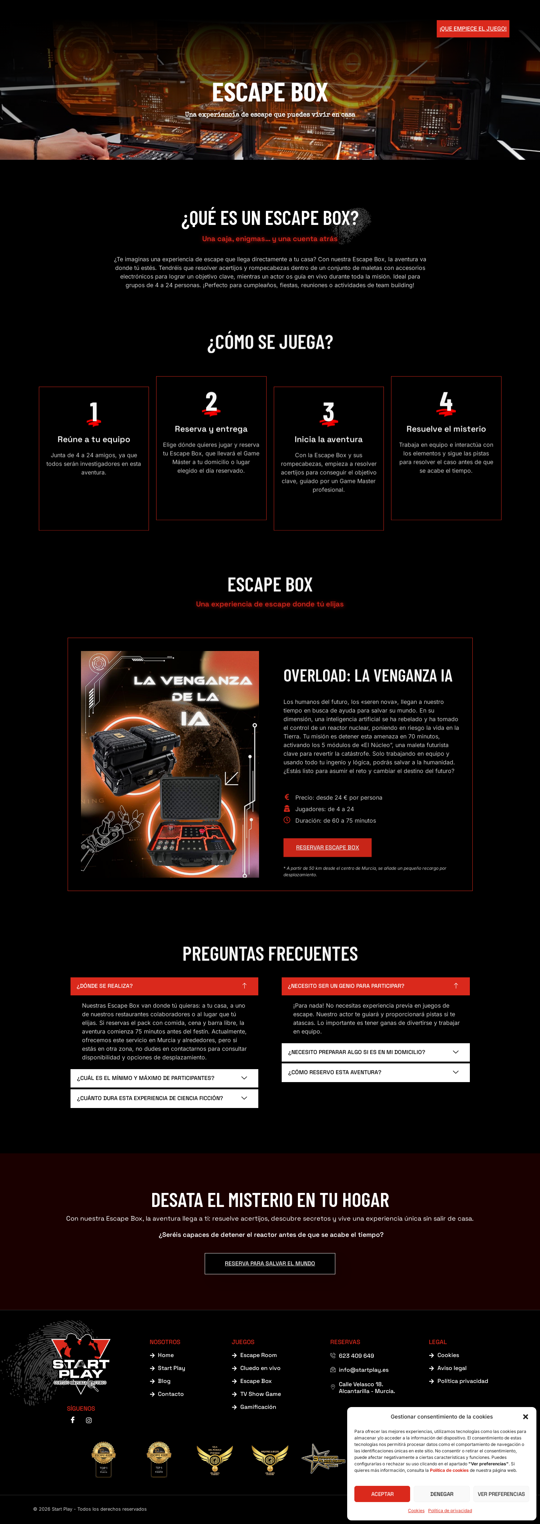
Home (179, 29)
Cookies (416, 1510)
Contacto (389, 29)
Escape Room (311, 29)
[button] (525, 1416)
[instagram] (89, 1421)
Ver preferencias (501, 1494)
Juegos (262, 29)
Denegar (441, 1494)
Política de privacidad (450, 1510)
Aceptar (382, 1494)
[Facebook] (72, 1421)
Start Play (218, 29)
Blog (353, 29)
